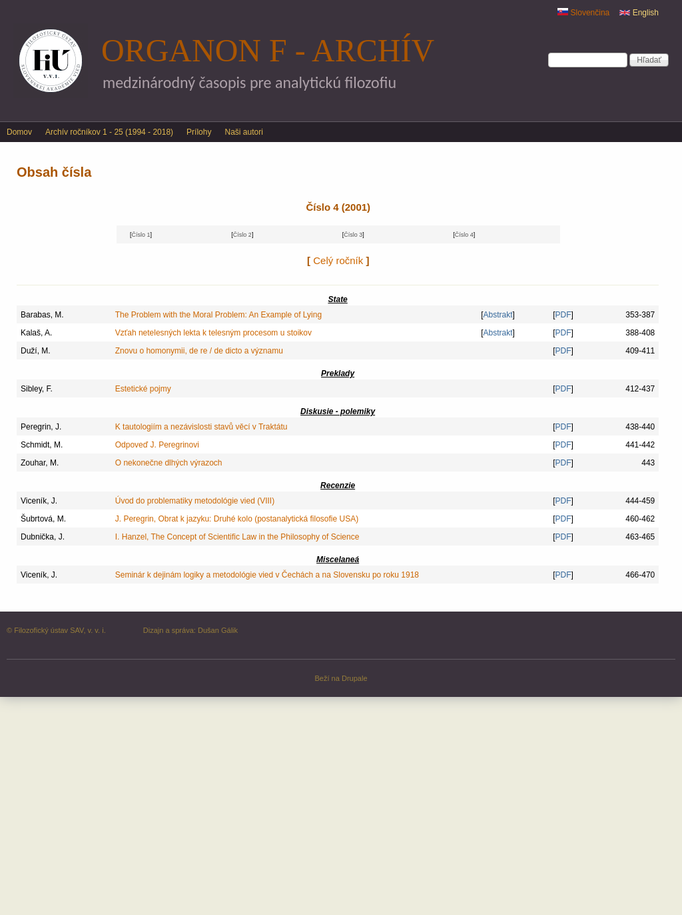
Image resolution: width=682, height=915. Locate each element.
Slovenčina (583, 12)
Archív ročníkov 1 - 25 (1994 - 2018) (109, 132)
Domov (19, 132)
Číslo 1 (140, 234)
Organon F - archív (267, 50)
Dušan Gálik (218, 630)
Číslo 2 (242, 234)
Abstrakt (498, 314)
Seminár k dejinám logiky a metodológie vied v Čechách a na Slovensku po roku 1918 (267, 575)
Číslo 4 (464, 234)
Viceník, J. (39, 501)
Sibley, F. (37, 388)
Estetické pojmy (143, 388)
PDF (563, 314)
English (639, 12)
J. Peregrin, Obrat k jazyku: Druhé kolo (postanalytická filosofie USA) (236, 519)
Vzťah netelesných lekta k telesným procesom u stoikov (213, 332)
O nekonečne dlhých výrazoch (168, 463)
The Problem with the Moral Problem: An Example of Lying (218, 314)
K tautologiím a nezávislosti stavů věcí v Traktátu (201, 426)
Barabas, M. (42, 314)
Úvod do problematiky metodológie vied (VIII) (194, 501)
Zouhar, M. (40, 463)
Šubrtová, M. (43, 519)
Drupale (355, 678)
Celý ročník (338, 260)
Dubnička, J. (43, 537)
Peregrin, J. (41, 426)
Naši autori (243, 132)
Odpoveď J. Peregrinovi (157, 444)
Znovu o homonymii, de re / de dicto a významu (199, 350)
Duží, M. (36, 350)
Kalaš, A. (36, 332)
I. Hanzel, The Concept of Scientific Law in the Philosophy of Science (237, 537)
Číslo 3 (353, 234)
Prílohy (198, 132)
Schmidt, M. (42, 444)
